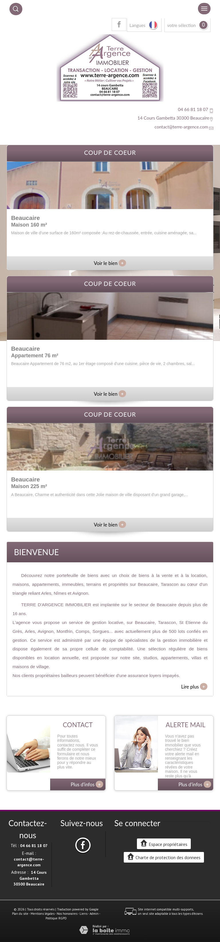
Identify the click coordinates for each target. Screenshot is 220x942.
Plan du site (20, 914)
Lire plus (194, 686)
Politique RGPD (56, 918)
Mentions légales (42, 914)
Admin (94, 914)
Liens (83, 914)
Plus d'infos (87, 784)
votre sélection (181, 25)
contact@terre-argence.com (181, 126)
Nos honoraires (67, 914)
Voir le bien (110, 263)
